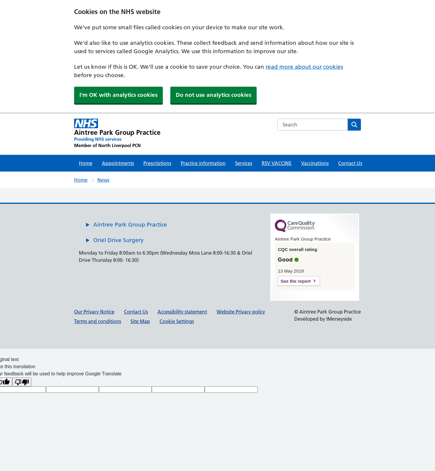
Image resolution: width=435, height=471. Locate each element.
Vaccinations (315, 163)
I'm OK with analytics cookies (118, 94)
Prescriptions (157, 163)
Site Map (140, 321)
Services (243, 163)
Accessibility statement (182, 312)
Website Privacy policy (241, 312)
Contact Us (350, 163)
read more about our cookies (304, 66)
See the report (296, 281)
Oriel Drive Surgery (118, 240)
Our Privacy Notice (94, 312)
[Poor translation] (21, 381)
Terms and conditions (97, 321)
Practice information (203, 163)
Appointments (118, 163)
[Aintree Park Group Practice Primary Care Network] (117, 134)
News (103, 180)
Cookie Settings (177, 321)
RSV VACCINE (277, 163)
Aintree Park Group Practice (130, 224)
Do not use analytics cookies (213, 94)
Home (85, 163)
